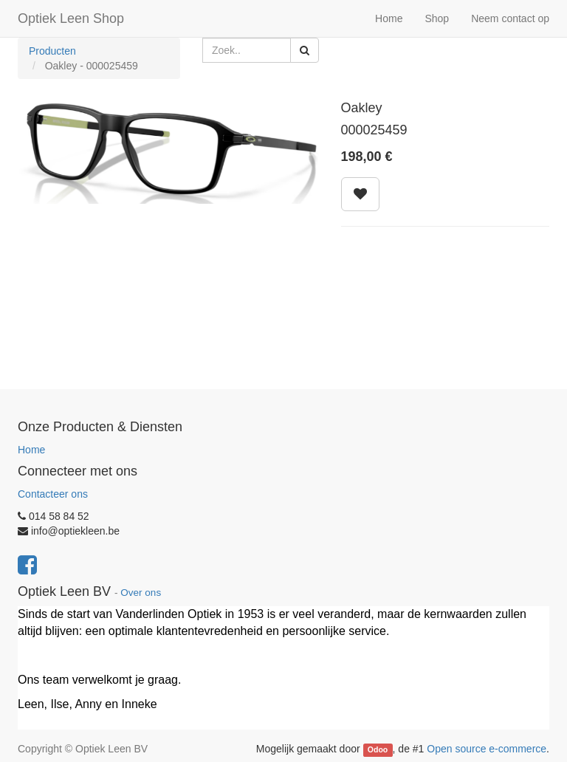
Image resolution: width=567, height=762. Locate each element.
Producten (52, 51)
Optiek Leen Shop (71, 18)
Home (31, 450)
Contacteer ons (53, 494)
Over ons (140, 592)
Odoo (378, 749)
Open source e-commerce (486, 749)
